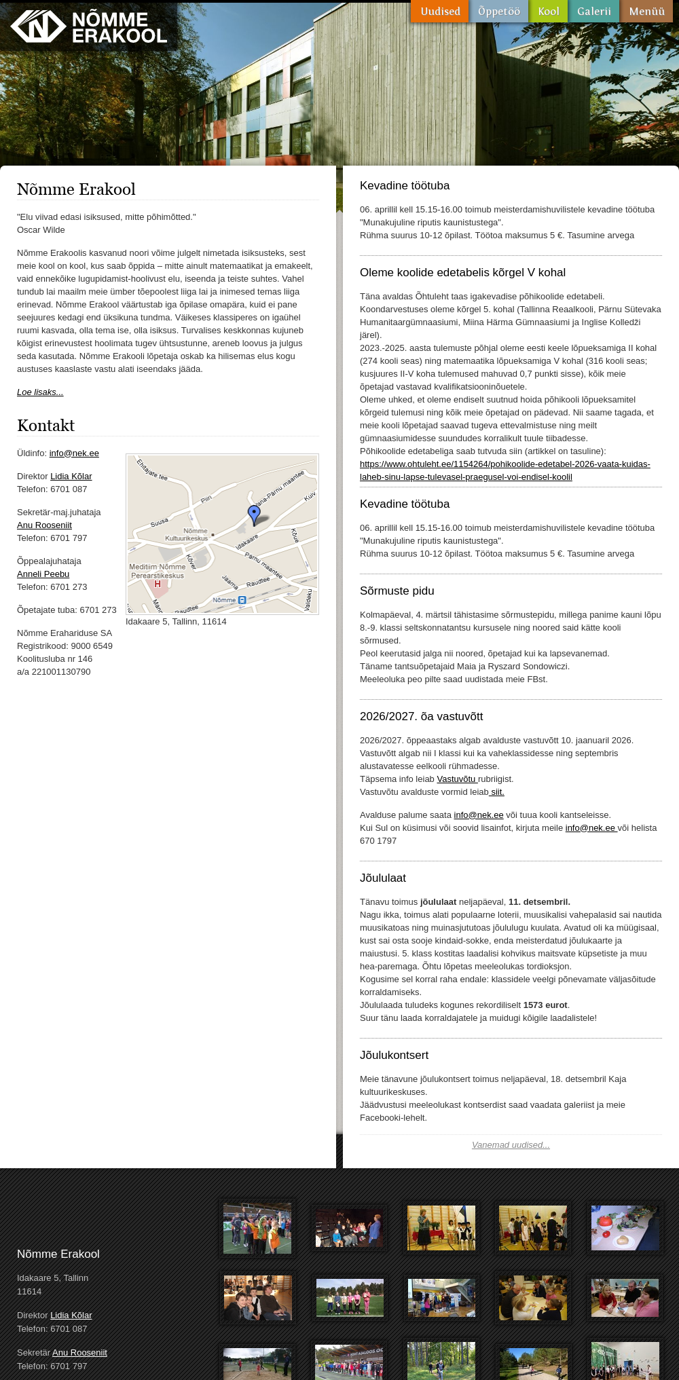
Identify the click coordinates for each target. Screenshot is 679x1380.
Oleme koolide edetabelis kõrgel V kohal (463, 272)
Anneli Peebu (43, 574)
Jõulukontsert (394, 1055)
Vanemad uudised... (511, 1145)
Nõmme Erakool (88, 25)
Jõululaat (383, 878)
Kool (548, 11)
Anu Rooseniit (44, 525)
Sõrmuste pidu (397, 590)
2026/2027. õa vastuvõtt (421, 716)
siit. (496, 792)
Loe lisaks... (40, 392)
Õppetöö (498, 11)
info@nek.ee (74, 453)
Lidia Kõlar (71, 476)
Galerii (593, 11)
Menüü (646, 11)
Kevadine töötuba (404, 185)
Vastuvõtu (457, 779)
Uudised (440, 11)
